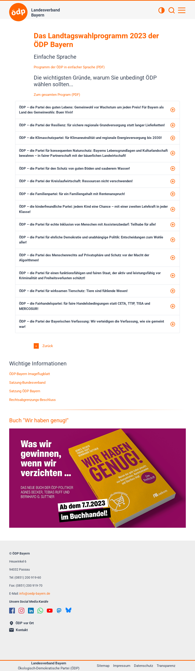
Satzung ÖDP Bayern (24, 391)
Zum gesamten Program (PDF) (57, 95)
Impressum (121, 666)
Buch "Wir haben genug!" (39, 420)
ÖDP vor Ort (22, 623)
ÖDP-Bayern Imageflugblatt (29, 374)
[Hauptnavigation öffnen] (182, 10)
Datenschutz (143, 666)
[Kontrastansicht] (161, 10)
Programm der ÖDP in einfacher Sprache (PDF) (69, 67)
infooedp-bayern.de (34, 593)
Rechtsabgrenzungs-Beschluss (32, 400)
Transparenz (166, 666)
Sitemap (103, 666)
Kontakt (18, 630)
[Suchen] (171, 10)
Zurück (47, 346)
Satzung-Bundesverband (27, 383)
